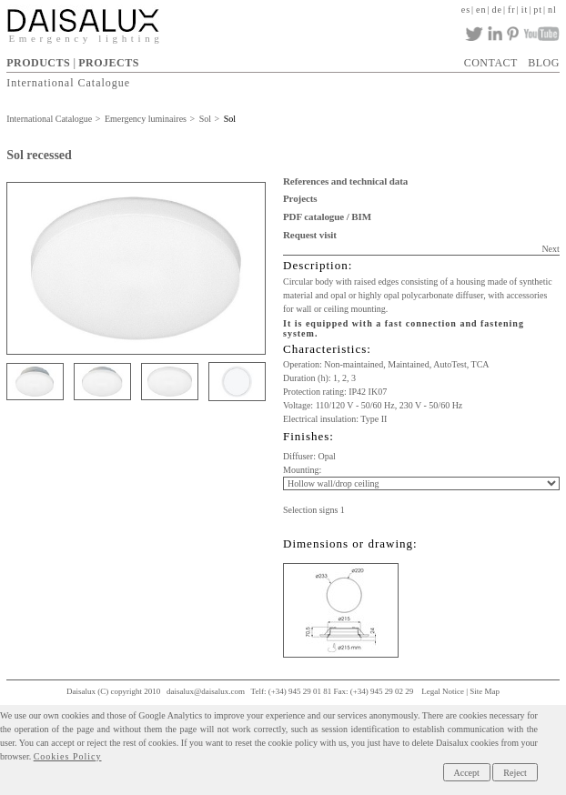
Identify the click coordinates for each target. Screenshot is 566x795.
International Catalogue (68, 81)
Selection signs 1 (314, 510)
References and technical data (345, 181)
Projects (300, 198)
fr (512, 10)
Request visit (310, 234)
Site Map (485, 691)
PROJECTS (108, 62)
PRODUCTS (38, 62)
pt (537, 10)
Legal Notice (442, 691)
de (497, 10)
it (525, 10)
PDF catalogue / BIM (327, 216)
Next (550, 249)
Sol (205, 119)
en (481, 10)
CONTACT (491, 62)
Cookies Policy (68, 756)
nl (552, 10)
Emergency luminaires (146, 119)
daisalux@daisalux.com (206, 691)
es (465, 10)
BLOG (544, 62)
